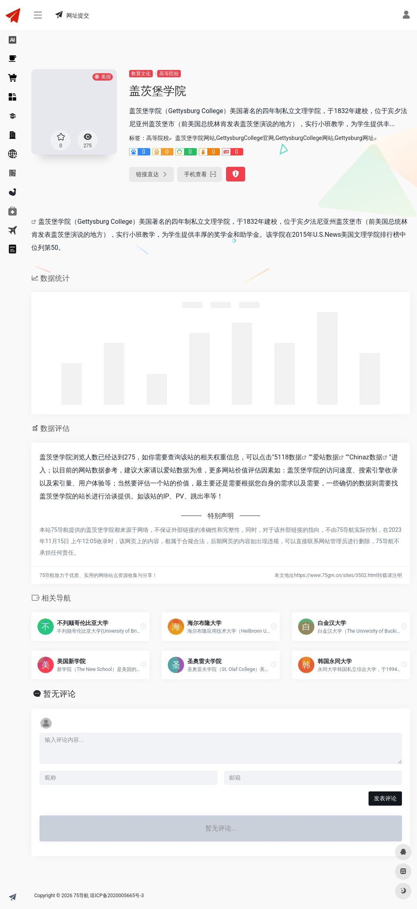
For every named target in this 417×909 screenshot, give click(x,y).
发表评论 (385, 798)
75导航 (81, 895)
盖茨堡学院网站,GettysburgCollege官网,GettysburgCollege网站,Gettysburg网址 (274, 138)
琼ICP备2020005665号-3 (117, 895)
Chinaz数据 (365, 457)
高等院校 (169, 73)
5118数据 (288, 457)
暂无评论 (59, 694)
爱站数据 (326, 457)
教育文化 (141, 73)
